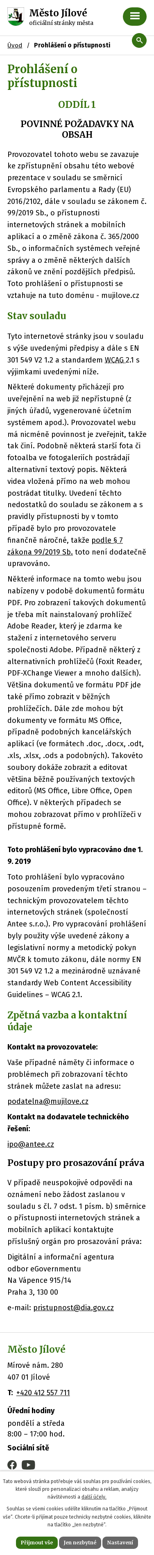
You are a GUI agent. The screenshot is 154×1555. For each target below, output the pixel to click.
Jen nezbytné (80, 1542)
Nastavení (120, 1542)
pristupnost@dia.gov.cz (73, 1307)
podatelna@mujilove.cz (47, 1101)
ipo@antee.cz (30, 1144)
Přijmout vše (37, 1542)
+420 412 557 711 (43, 1392)
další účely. (94, 1497)
